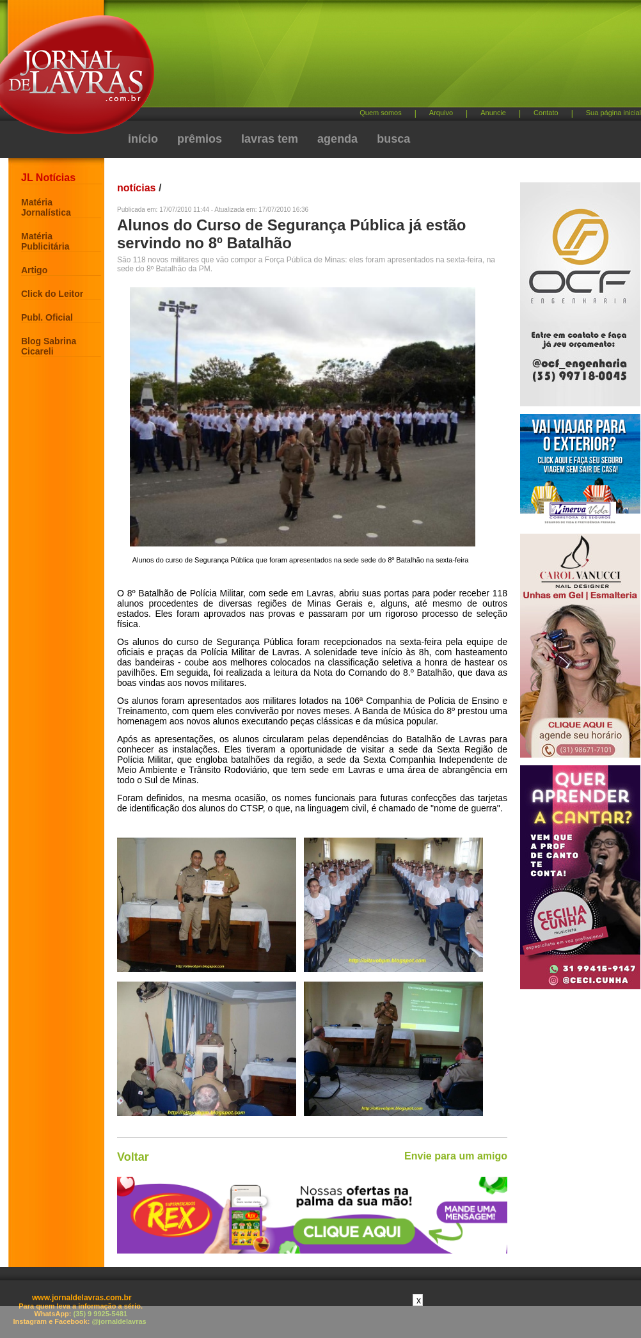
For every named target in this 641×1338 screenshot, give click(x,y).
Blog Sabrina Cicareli (48, 346)
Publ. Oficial (47, 317)
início (143, 138)
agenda (337, 138)
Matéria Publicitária (45, 241)
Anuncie (493, 112)
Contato (546, 112)
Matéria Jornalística (46, 207)
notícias (136, 187)
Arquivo (441, 112)
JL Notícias (48, 177)
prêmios (199, 138)
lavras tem (269, 138)
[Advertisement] (341, 108)
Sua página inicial (613, 112)
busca (393, 138)
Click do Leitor (52, 294)
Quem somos (380, 112)
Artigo (34, 270)
